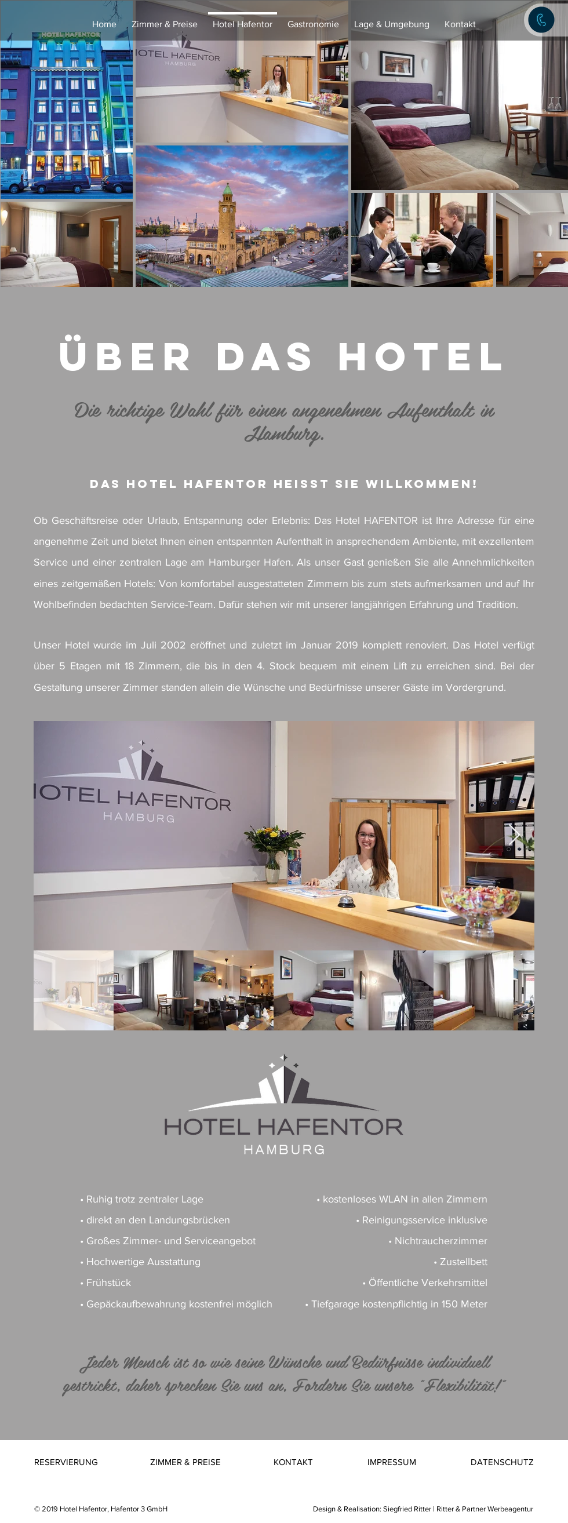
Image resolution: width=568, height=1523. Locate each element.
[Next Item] (514, 835)
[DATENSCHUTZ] (502, 1462)
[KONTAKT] (294, 1462)
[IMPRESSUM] (392, 1462)
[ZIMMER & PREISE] (185, 1462)
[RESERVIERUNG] (66, 1462)
